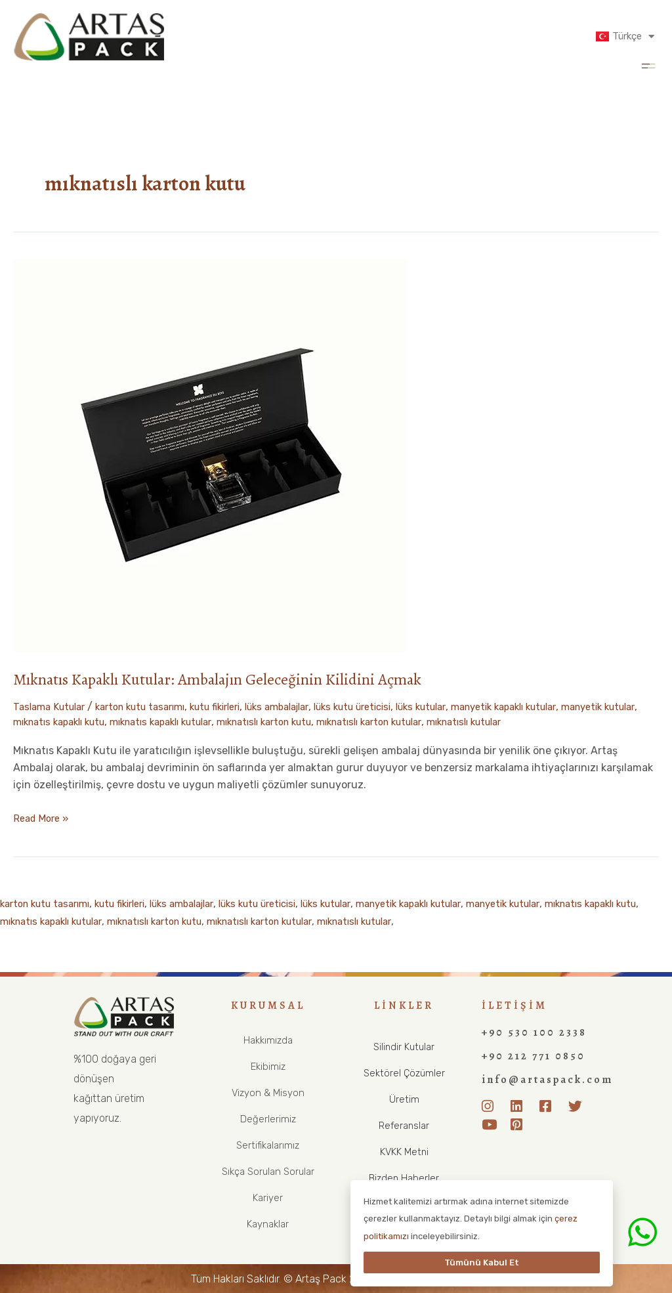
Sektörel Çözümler (404, 1073)
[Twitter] (578, 1106)
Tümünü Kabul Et (481, 1262)
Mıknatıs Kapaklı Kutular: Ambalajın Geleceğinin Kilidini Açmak (238, 679)
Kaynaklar (268, 1224)
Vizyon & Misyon (268, 1092)
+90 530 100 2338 (534, 1032)
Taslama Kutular (53, 706)
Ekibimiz (267, 1066)
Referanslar (404, 1125)
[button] (648, 64)
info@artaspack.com (547, 1079)
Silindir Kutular (403, 1046)
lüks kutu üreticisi (394, 706)
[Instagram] (491, 1106)
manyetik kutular (54, 721)
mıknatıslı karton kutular (504, 721)
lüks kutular (472, 706)
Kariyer (268, 1197)
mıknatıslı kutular (611, 721)
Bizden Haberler (404, 1178)
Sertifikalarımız (267, 1145)
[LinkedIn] (520, 1106)
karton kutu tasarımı (153, 706)
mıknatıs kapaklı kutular (268, 721)
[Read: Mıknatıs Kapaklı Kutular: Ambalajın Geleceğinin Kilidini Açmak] (210, 454)
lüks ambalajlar (308, 706)
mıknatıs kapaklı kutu (153, 721)
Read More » (43, 817)
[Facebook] (549, 1106)
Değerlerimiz (268, 1119)
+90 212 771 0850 (533, 1056)
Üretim (404, 1099)
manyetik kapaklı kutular (565, 706)
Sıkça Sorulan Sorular (268, 1171)
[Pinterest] (520, 1125)
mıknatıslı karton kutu (385, 721)
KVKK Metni (404, 1151)
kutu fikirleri (238, 706)
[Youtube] (491, 1125)
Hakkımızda (268, 1040)
